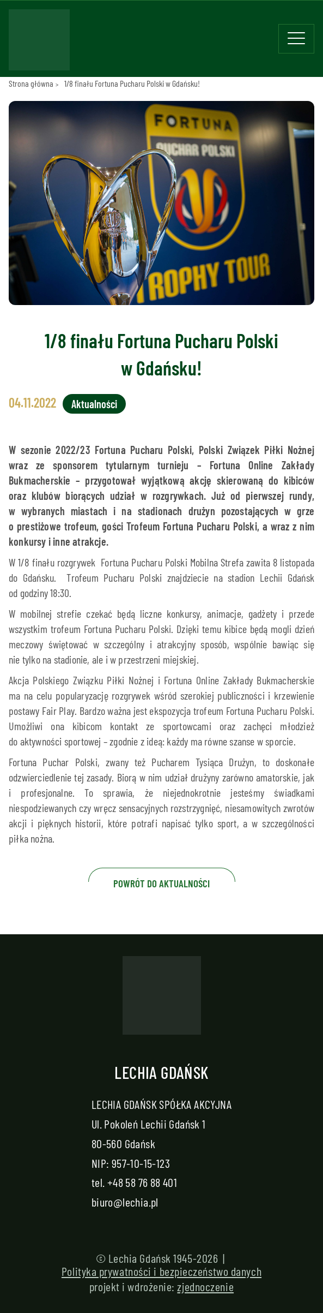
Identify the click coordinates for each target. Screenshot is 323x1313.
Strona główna (31, 83)
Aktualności (94, 403)
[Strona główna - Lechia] (39, 43)
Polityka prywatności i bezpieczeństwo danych (161, 1271)
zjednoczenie (205, 1286)
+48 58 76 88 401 (142, 1182)
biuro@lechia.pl (125, 1202)
